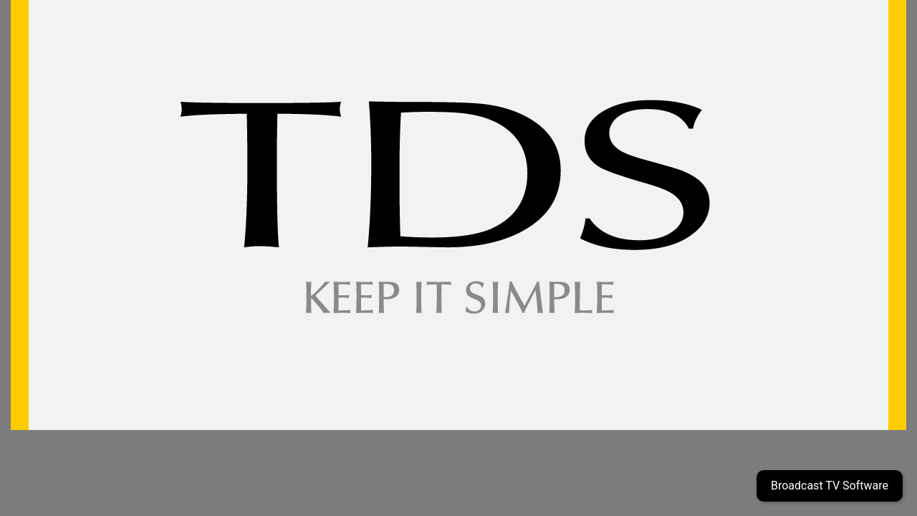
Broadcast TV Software (829, 485)
